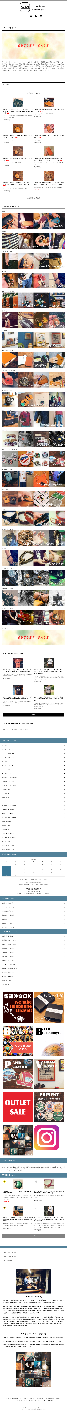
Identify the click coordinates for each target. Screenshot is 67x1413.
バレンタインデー (24, 1167)
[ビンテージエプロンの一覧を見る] (33, 479)
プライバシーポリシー (18, 1400)
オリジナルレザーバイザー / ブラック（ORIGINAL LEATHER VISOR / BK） (18, 1192)
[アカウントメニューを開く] (36, 16)
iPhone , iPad (60, 1166)
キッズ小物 (17, 1166)
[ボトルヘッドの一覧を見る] (33, 300)
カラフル (5, 1170)
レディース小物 (10, 1166)
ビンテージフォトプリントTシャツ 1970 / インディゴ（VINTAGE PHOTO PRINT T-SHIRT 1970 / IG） (17, 698)
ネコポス (21, 1168)
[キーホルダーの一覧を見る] (33, 280)
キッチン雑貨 (46, 1166)
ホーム (3, 23)
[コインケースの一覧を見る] (33, 380)
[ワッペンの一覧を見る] (33, 439)
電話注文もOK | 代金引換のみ (33, 888)
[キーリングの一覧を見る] (33, 320)
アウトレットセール (11, 23)
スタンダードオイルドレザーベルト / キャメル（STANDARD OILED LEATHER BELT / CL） (49, 1192)
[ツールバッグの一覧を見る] (33, 598)
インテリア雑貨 (53, 1166)
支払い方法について (17, 1398)
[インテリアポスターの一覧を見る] (33, 340)
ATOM (52, 1400)
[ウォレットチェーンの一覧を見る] (33, 261)
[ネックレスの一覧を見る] (33, 241)
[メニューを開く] (26, 16)
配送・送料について (29, 1398)
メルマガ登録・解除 (31, 1400)
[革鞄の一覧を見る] (33, 419)
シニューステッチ (48, 1168)
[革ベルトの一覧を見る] (33, 518)
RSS (49, 1400)
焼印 (15, 1170)
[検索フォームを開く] (31, 16)
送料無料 (16, 1168)
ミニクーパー (53, 1167)
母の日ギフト (39, 1167)
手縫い (54, 1168)
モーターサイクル (9, 1168)
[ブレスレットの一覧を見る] (33, 558)
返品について (40, 1398)
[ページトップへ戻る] (33, 1392)
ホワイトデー (32, 1167)
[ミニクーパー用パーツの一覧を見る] (33, 618)
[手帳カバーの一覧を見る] (33, 360)
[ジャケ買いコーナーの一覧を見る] (33, 459)
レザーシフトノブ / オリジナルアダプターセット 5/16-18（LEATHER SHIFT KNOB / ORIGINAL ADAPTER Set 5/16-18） (18, 1219)
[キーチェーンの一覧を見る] (33, 538)
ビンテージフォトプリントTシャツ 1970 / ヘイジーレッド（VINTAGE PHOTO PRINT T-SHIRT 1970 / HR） (18, 670)
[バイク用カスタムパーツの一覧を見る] (33, 578)
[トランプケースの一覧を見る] (33, 499)
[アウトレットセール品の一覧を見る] (33, 637)
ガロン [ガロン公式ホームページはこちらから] (34, 1407)
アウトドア (10, 1170)
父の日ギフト (46, 1167)
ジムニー (59, 1167)
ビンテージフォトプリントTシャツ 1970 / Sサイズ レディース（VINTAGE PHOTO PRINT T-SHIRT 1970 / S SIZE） (48, 698)
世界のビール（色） (14, 1167)
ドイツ (42, 1168)
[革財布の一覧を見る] (33, 221)
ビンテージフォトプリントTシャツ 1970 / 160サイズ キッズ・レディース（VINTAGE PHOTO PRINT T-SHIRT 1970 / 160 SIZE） (48, 671)
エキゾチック (20, 1170)
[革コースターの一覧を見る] (33, 399)
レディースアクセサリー (36, 1166)
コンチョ (28, 1168)
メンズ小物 (3, 1166)
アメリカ (38, 1168)
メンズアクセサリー (25, 1166)
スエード (33, 1168)
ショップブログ (42, 1400)
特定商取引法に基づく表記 (52, 1398)
